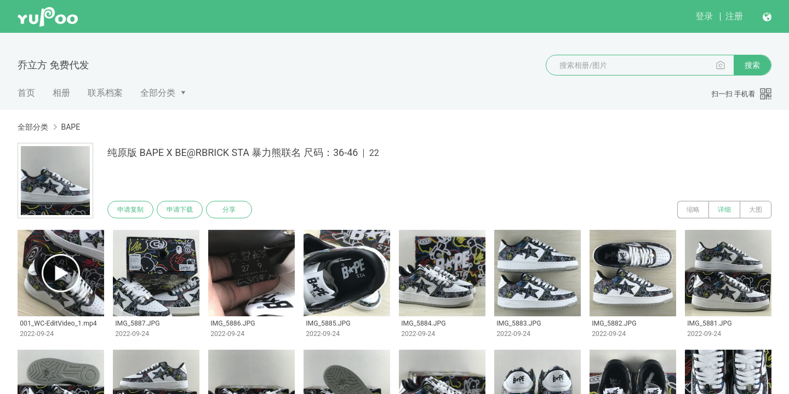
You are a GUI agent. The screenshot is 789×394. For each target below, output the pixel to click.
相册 (61, 93)
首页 (26, 93)
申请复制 (130, 209)
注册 (734, 16)
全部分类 (157, 93)
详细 (724, 209)
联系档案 (105, 93)
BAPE (70, 127)
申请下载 (180, 209)
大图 (755, 209)
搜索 (752, 65)
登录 (704, 16)
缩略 (693, 209)
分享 (229, 209)
